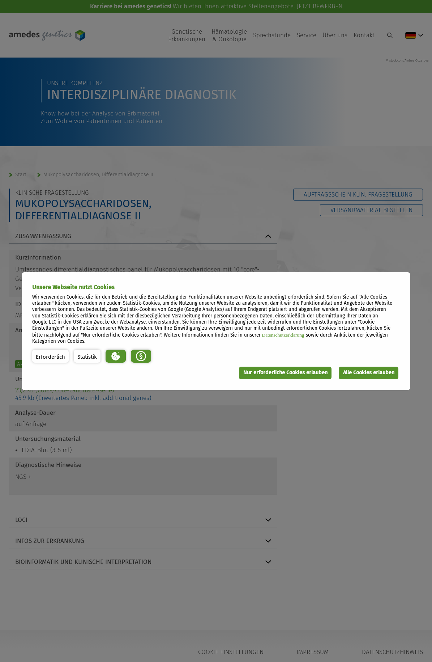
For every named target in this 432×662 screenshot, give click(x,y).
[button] (50, 356)
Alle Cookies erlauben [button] (368, 373)
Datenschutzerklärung (283, 335)
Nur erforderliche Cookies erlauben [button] (285, 373)
